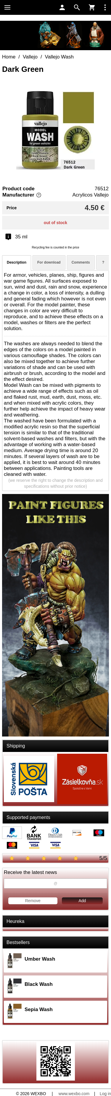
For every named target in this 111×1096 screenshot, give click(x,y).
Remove (33, 900)
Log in (105, 1093)
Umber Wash (40, 959)
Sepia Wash (39, 1009)
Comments (81, 262)
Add (82, 900)
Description (16, 262)
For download (49, 262)
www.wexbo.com (74, 1093)
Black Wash (39, 984)
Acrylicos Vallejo (91, 195)
